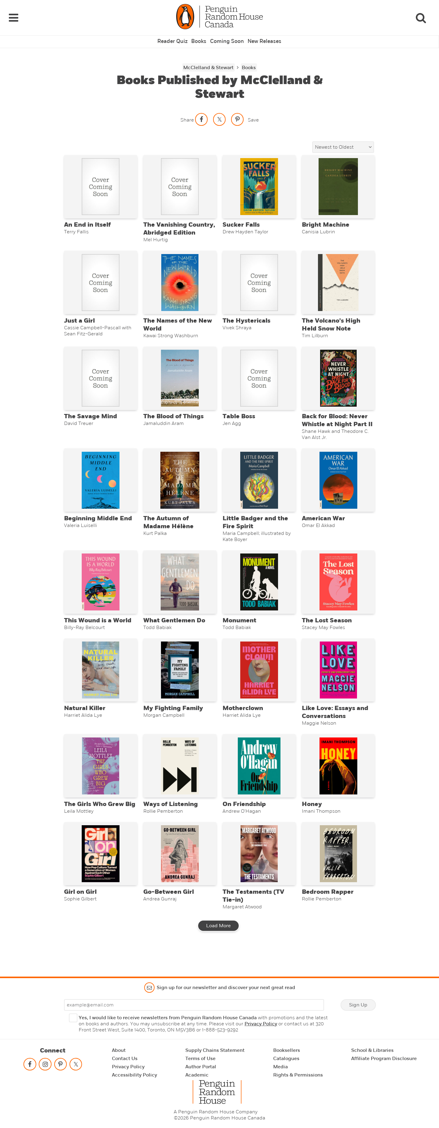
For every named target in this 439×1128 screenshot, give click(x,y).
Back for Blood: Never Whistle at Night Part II (337, 425)
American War (323, 526)
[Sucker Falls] (259, 181)
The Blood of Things (173, 421)
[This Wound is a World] (100, 591)
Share (187, 113)
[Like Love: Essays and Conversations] (338, 683)
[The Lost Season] (338, 591)
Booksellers (286, 1050)
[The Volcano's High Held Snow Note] (338, 281)
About (119, 1050)
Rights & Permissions (298, 1075)
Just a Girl (79, 321)
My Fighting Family (173, 724)
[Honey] (338, 783)
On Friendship (244, 823)
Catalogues (286, 1059)
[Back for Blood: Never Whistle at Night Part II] (338, 380)
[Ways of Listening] (179, 783)
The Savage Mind (90, 421)
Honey (312, 823)
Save (253, 113)
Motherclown (243, 724)
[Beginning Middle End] (100, 486)
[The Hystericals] (259, 281)
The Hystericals (246, 321)
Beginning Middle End (98, 526)
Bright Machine (325, 222)
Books (200, 35)
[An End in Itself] (100, 181)
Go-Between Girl (168, 915)
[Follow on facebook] (29, 1065)
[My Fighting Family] (179, 683)
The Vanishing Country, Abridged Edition (179, 226)
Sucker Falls (241, 222)
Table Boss (239, 421)
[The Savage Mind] (100, 380)
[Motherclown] (259, 683)
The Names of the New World (177, 325)
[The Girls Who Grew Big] (100, 783)
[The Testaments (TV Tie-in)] (259, 874)
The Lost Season (327, 632)
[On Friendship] (259, 783)
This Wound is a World (97, 632)
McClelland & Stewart (208, 61)
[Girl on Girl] (100, 874)
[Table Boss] (259, 380)
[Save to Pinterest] (237, 112)
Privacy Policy (260, 1024)
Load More (218, 949)
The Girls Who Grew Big (99, 823)
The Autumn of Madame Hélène (168, 530)
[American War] (338, 486)
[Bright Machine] (338, 181)
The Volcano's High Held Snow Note (331, 325)
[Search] (420, 14)
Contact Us (124, 1059)
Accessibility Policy (134, 1075)
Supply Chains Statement (214, 1050)
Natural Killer (84, 724)
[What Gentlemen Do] (179, 591)
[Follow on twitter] (75, 1065)
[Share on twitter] (219, 112)
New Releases (263, 35)
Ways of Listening (170, 823)
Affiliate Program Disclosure (384, 1059)
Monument (239, 632)
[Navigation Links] (13, 14)
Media (280, 1067)
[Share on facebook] (201, 112)
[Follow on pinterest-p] (60, 1065)
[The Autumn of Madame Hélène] (179, 486)
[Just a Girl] (100, 281)
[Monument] (259, 591)
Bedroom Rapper (328, 915)
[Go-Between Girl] (179, 874)
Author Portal (200, 1067)
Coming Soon (226, 35)
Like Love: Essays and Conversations (335, 728)
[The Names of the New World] (179, 281)
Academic (197, 1075)
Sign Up (358, 1005)
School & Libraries (372, 1050)
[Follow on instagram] (45, 1065)
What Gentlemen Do (174, 632)
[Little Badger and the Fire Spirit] (259, 486)
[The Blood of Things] (179, 380)
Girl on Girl (80, 915)
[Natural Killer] (100, 683)
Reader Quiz (174, 35)
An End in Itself (87, 222)
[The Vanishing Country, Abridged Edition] (179, 181)
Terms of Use (200, 1059)
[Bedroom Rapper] (338, 874)
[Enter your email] (194, 1005)
